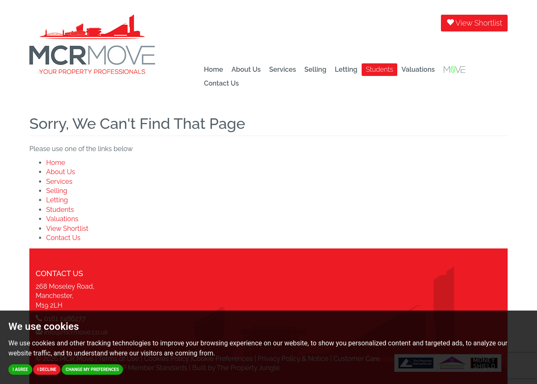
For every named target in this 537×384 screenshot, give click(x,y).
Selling (315, 69)
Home (213, 69)
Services (282, 69)
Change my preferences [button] (92, 369)
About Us (246, 69)
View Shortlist (474, 22)
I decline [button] (46, 369)
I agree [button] (20, 369)
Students (379, 69)
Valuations (418, 69)
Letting (346, 69)
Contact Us (221, 83)
